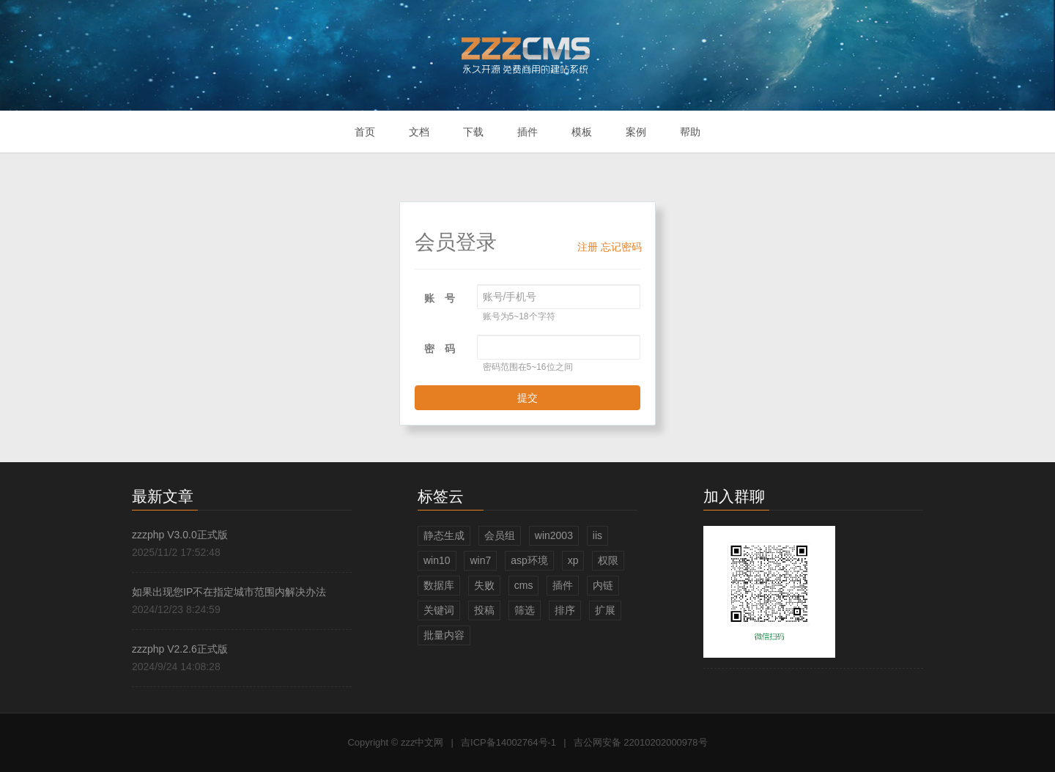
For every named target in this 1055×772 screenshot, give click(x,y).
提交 (527, 398)
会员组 (499, 535)
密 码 (439, 349)
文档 (419, 132)
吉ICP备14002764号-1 (508, 742)
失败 (484, 585)
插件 (527, 132)
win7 (480, 560)
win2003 (554, 535)
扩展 (605, 610)
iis (597, 535)
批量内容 (443, 635)
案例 (636, 132)
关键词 (438, 610)
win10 (437, 560)
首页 (365, 132)
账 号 (439, 298)
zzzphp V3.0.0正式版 (180, 535)
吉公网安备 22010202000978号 (641, 742)
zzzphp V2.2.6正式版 (180, 649)
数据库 (438, 585)
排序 (565, 610)
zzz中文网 (422, 742)
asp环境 (529, 560)
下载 (473, 132)
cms (523, 585)
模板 (581, 132)
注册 (587, 247)
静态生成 (443, 535)
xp (573, 560)
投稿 (484, 610)
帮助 (690, 132)
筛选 (524, 610)
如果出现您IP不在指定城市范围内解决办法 (229, 592)
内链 (603, 585)
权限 (608, 560)
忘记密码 (621, 247)
